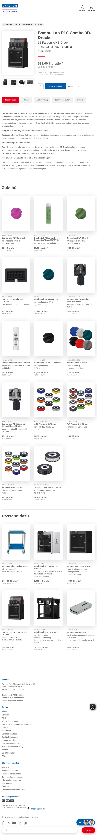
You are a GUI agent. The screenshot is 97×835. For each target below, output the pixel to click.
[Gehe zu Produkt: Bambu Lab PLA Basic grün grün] (48, 274)
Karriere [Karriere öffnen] (5, 768)
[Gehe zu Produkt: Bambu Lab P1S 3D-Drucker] (80, 542)
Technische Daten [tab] (62, 100)
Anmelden (81, 8)
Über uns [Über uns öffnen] (6, 787)
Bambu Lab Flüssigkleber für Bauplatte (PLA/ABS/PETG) (47, 239)
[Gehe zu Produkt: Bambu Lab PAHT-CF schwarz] (48, 338)
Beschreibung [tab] (10, 100)
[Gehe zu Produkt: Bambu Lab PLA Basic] (80, 338)
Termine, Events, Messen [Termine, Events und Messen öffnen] (12, 777)
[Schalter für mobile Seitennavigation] (88, 830)
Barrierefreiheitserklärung (12, 747)
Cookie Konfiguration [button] (10, 737)
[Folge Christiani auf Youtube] (14, 823)
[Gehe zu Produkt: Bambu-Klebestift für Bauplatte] (16, 338)
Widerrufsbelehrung (10, 721)
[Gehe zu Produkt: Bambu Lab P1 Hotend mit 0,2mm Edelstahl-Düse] (16, 399)
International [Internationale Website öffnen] (7, 783)
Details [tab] (26, 100)
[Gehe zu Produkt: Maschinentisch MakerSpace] (16, 542)
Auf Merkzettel (74, 86)
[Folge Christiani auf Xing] (20, 823)
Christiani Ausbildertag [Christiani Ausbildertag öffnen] (11, 780)
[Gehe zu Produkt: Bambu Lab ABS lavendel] (16, 213)
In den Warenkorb (55, 86)
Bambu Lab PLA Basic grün (46, 299)
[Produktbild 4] (29, 81)
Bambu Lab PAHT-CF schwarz (47, 362)
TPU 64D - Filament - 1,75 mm (47, 487)
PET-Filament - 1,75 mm (12, 487)
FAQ (4, 756)
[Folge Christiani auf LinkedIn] (8, 823)
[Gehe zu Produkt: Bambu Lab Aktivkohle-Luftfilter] (16, 274)
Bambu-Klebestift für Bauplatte (16, 362)
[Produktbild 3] (21, 81)
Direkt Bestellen (8, 753)
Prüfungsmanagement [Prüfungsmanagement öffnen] (11, 774)
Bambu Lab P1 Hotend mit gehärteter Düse (78, 300)
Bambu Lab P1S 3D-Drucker (79, 566)
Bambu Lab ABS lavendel (13, 238)
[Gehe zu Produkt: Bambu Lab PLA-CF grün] (80, 213)
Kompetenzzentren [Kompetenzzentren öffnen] (10, 771)
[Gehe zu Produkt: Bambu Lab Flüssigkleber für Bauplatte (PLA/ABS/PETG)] (48, 213)
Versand (5, 715)
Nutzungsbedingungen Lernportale (16, 724)
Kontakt (5, 750)
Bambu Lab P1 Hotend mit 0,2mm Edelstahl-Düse (14, 425)
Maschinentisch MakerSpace (15, 566)
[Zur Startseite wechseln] (10, 5)
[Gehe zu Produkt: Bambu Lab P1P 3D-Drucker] (48, 608)
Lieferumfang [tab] (42, 100)
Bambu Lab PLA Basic (77, 362)
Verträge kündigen (9, 734)
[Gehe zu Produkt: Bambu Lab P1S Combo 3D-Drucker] (16, 608)
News (4, 712)
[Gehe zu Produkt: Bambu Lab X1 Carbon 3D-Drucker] (48, 542)
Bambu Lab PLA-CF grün (78, 238)
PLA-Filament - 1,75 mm (77, 424)
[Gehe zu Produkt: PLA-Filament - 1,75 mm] (80, 399)
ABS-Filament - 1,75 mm (45, 424)
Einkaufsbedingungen (11, 743)
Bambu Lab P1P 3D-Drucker (46, 632)
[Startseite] (7, 24)
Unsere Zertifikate (36, 809)
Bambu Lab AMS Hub (76, 632)
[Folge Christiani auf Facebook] (3, 823)
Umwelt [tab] (80, 100)
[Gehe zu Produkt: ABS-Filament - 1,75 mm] (48, 399)
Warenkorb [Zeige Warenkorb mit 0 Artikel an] (91, 8)
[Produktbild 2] (13, 81)
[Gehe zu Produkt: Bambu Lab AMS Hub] (80, 608)
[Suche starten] (6, 830)
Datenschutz (7, 728)
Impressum (6, 731)
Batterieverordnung (10, 740)
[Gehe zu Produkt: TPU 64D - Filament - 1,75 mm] (48, 463)
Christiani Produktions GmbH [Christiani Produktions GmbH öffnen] (14, 790)
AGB (4, 718)
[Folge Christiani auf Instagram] (25, 823)
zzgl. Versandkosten (56, 73)
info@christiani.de (15, 700)
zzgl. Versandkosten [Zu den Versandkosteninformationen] (18, 806)
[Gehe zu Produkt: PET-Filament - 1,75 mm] (16, 463)
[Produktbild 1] (5, 81)
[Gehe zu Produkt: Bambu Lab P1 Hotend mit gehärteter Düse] (80, 274)
